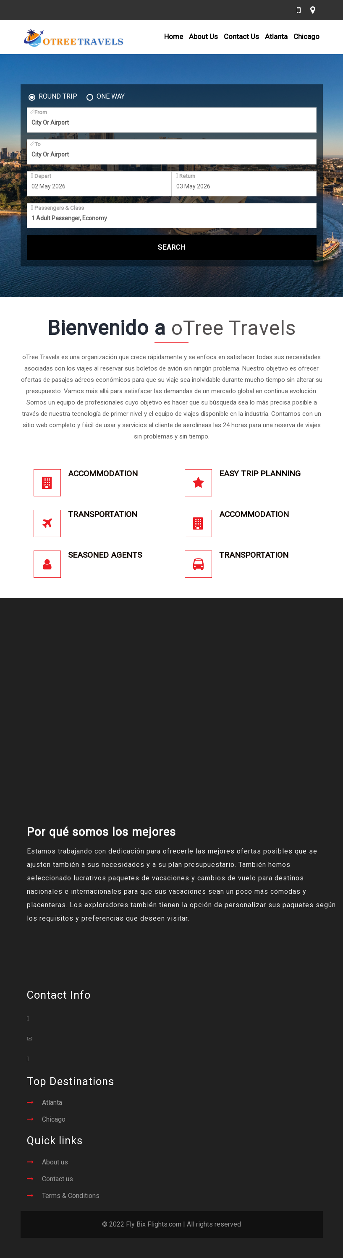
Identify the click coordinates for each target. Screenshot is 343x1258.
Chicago (306, 36)
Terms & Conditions (70, 1196)
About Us (203, 36)
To (36, 144)
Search (172, 247)
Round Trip (53, 96)
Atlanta (276, 36)
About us (55, 1162)
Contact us (57, 1179)
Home (173, 36)
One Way (105, 96)
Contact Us (241, 36)
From (39, 112)
